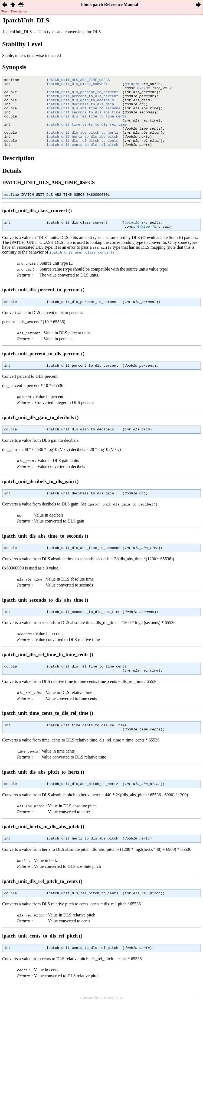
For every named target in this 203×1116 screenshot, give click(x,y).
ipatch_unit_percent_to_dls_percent (82, 99)
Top (4, 11)
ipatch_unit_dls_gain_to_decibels (80, 104)
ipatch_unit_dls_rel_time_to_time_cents (87, 124)
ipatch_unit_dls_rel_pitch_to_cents (82, 153)
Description (19, 11)
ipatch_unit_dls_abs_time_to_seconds (83, 114)
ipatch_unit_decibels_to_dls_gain (80, 109)
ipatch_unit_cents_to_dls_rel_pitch (82, 158)
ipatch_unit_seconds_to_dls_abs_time (83, 119)
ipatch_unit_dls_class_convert (77, 85)
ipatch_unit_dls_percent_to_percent (82, 95)
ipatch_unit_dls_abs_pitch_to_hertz (82, 143)
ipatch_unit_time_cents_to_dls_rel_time (87, 134)
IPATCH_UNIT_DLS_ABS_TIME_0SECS (78, 80)
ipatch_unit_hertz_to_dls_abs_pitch (82, 148)
